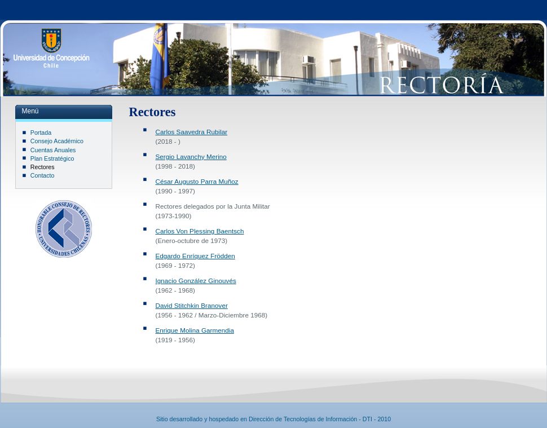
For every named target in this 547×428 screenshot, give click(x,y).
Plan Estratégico (52, 158)
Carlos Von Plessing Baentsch (200, 231)
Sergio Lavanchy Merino (191, 156)
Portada (40, 132)
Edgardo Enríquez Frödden (195, 255)
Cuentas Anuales (53, 150)
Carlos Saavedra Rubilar (192, 131)
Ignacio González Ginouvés (196, 280)
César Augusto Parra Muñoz (197, 181)
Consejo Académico (56, 141)
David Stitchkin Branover (192, 305)
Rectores (42, 167)
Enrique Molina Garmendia (195, 330)
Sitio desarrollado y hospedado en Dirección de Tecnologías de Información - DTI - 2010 (273, 419)
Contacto (42, 175)
